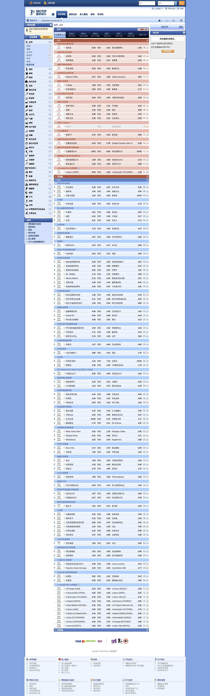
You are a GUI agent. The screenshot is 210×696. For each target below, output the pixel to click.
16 (144, 110)
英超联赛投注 (98, 684)
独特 (38, 123)
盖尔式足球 (38, 143)
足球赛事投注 (34, 666)
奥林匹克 (38, 180)
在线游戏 (97, 663)
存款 (127, 686)
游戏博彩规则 (66, 688)
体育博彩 (62, 14)
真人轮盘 (65, 668)
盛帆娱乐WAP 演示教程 (134, 666)
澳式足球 (38, 90)
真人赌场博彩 (66, 663)
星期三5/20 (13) (131, 35)
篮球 (38, 69)
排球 (38, 201)
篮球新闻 (161, 688)
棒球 (38, 73)
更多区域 (30, 65)
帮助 (182, 9)
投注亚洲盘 (129, 691)
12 (144, 361)
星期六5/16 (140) (84, 35)
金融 (38, 135)
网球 (38, 77)
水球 (38, 205)
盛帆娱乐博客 (162, 684)
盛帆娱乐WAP (131, 663)
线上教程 (31, 239)
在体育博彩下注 (131, 688)
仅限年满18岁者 (67, 691)
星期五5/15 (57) (71, 35)
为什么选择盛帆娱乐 (36, 242)
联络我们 (31, 227)
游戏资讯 (97, 666)
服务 (29, 220)
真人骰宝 (65, 670)
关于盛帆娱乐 (162, 663)
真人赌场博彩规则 (68, 686)
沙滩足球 (38, 102)
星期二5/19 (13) (119, 35)
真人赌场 (84, 14)
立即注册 (51, 3)
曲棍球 (38, 131)
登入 (182, 3)
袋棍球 (38, 164)
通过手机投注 (130, 693)
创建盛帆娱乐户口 (132, 684)
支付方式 (37, 3)
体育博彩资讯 (34, 691)
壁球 (38, 192)
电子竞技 (38, 127)
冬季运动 (38, 213)
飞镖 (38, 118)
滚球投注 (46, 37)
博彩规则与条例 (34, 224)
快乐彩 (100, 14)
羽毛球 (38, 94)
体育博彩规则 (66, 684)
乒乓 (38, 197)
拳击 (38, 106)
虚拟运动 (73, 14)
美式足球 (38, 81)
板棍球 (38, 155)
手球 (38, 151)
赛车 (38, 172)
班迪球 (38, 98)
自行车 (38, 114)
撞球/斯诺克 (38, 184)
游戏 (92, 14)
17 (144, 89)
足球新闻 (161, 686)
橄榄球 (38, 188)
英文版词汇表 (34, 693)
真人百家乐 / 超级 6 (69, 666)
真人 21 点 (65, 672)
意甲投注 (97, 688)
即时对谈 (171, 9)
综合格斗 (38, 168)
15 (144, 56)
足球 (38, 42)
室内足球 (38, 139)
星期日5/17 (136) (95, 35)
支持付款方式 (162, 670)
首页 (53, 14)
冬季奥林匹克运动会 (38, 209)
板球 (38, 110)
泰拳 (38, 176)
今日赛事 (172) (60, 35)
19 (144, 48)
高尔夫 (38, 147)
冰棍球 (38, 160)
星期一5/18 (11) (107, 35)
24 (144, 195)
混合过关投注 (34, 670)
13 (144, 262)
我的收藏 (31, 25)
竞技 (38, 86)
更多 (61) (143, 35)
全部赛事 (33, 37)
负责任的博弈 (33, 236)
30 (144, 187)
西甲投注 (97, 686)
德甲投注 (97, 691)
